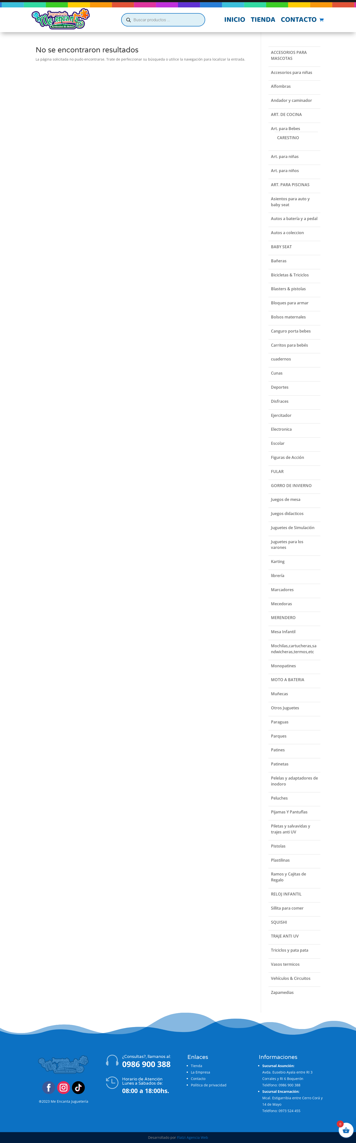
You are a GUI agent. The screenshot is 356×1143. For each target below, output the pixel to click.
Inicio (234, 20)
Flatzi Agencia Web (192, 1137)
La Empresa (200, 1072)
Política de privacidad (208, 1085)
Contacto (299, 20)
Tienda (263, 20)
